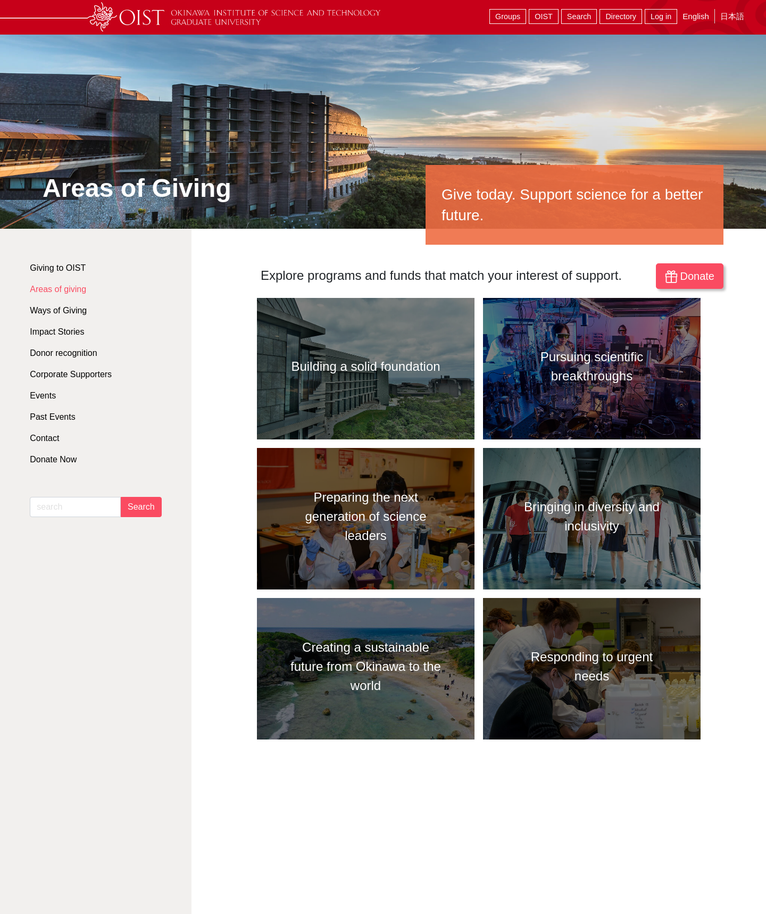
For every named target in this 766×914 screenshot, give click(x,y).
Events (43, 395)
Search (579, 16)
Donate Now (53, 459)
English (695, 16)
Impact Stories (57, 331)
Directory (620, 16)
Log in (661, 16)
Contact (44, 438)
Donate (689, 276)
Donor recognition (63, 353)
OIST (544, 16)
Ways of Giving (58, 310)
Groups (507, 16)
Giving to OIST (58, 267)
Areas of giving (58, 289)
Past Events (52, 416)
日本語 (732, 16)
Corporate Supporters (71, 374)
